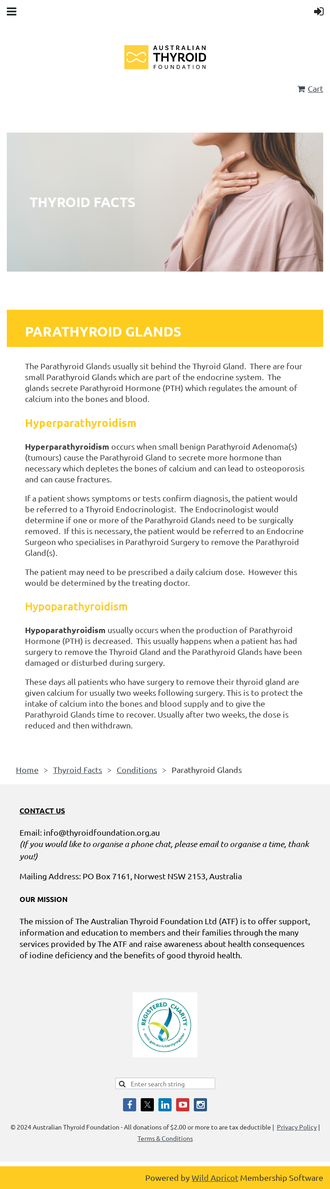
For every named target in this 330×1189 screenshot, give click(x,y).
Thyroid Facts (77, 769)
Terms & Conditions (165, 1138)
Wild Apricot (215, 1177)
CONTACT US (42, 810)
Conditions (137, 769)
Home (27, 769)
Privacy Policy (297, 1127)
